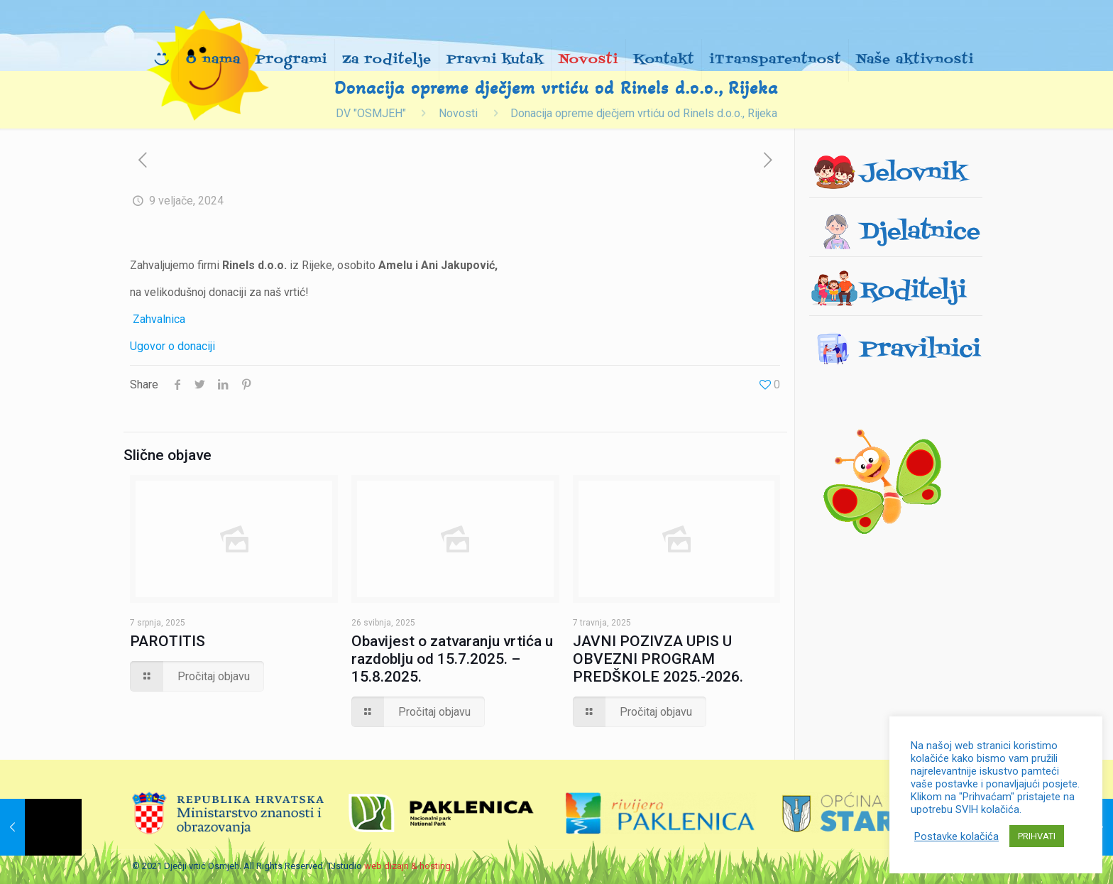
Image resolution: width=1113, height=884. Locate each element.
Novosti (458, 113)
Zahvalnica (159, 319)
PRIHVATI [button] (1037, 836)
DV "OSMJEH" (371, 113)
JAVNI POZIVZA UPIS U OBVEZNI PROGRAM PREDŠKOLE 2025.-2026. (658, 659)
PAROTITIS (167, 641)
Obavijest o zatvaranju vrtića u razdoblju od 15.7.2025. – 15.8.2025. (452, 659)
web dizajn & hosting (407, 866)
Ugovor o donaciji (172, 346)
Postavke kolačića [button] (956, 836)
